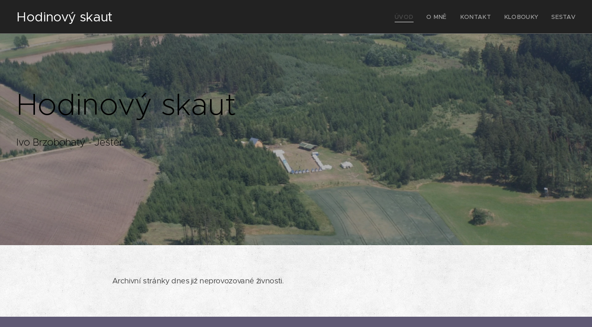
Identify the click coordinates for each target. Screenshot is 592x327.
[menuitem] (419, 17)
